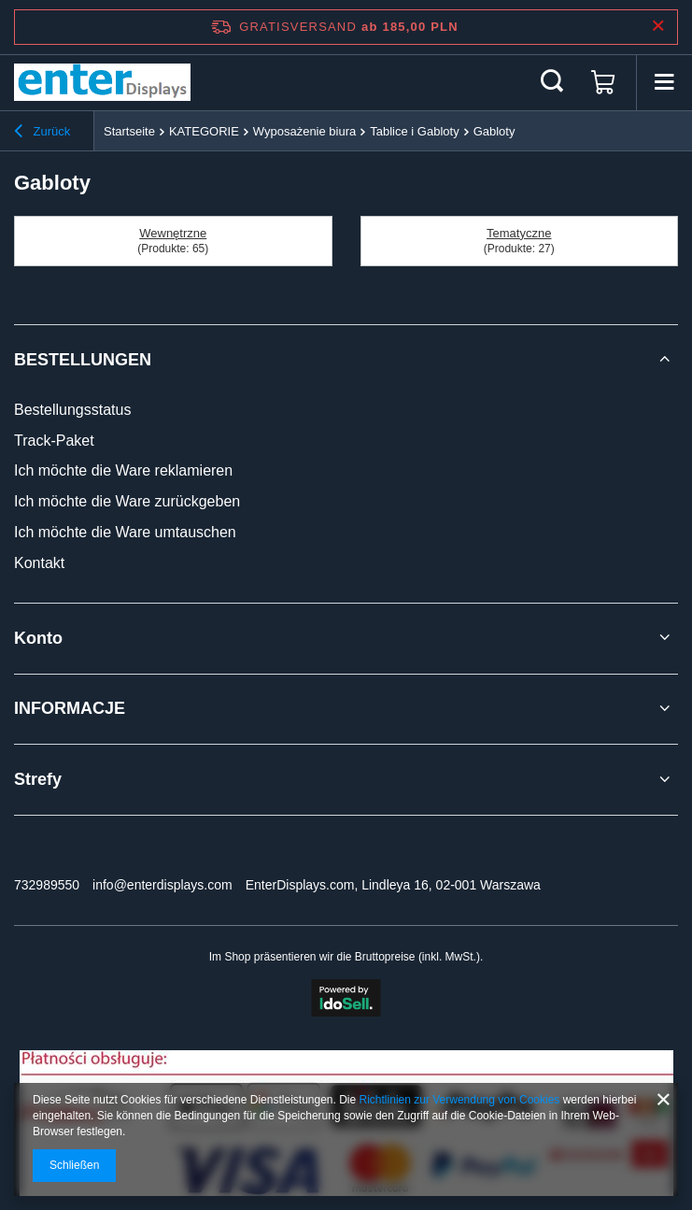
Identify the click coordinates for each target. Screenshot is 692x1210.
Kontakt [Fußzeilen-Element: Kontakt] (39, 563)
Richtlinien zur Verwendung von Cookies (460, 1099)
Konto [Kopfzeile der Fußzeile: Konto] (38, 638)
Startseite (129, 131)
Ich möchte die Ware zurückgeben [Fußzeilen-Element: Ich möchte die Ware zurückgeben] (127, 501)
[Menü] (664, 82)
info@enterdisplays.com (162, 884)
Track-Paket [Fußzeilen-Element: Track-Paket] (54, 440)
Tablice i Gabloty (414, 131)
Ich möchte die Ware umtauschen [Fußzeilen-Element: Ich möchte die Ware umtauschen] (125, 532)
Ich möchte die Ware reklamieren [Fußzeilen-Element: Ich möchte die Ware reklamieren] (123, 470)
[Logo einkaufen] (102, 82)
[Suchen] (552, 82)
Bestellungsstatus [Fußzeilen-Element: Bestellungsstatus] (72, 410)
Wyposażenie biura (304, 131)
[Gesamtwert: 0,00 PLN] (603, 82)
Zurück (42, 133)
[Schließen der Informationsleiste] (658, 26)
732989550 (46, 884)
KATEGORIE (204, 131)
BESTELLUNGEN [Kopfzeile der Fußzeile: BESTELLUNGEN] (82, 359)
